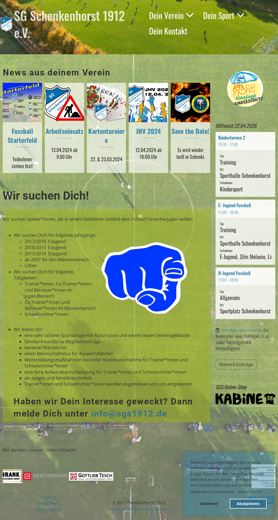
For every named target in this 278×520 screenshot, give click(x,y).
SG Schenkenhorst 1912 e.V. (69, 24)
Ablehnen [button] (209, 503)
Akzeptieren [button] (248, 503)
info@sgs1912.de (129, 413)
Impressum (48, 503)
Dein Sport (223, 15)
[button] (245, 164)
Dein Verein (171, 15)
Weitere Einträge (236, 364)
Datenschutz (48, 509)
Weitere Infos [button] (249, 491)
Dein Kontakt (168, 31)
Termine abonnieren (241, 330)
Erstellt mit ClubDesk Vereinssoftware (139, 509)
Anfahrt (48, 497)
